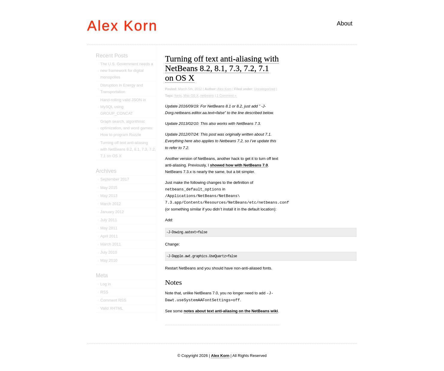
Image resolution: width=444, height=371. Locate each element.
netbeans (207, 95)
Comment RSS (113, 300)
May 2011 (109, 228)
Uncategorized (264, 89)
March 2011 (110, 244)
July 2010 (108, 252)
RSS (104, 292)
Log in (105, 284)
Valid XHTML (111, 308)
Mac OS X (190, 95)
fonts (178, 95)
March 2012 (110, 204)
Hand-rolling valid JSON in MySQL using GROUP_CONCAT (123, 106)
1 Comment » (227, 95)
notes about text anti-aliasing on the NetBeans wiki (231, 311)
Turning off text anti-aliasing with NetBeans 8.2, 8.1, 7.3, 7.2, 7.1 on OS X (222, 68)
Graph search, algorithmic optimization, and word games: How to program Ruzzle (126, 128)
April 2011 (109, 236)
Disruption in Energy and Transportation (121, 88)
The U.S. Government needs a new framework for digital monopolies (126, 70)
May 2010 (109, 260)
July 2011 (108, 220)
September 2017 (114, 179)
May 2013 (109, 195)
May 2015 (109, 187)
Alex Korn (122, 26)
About (344, 23)
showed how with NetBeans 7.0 (239, 165)
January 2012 (112, 212)
